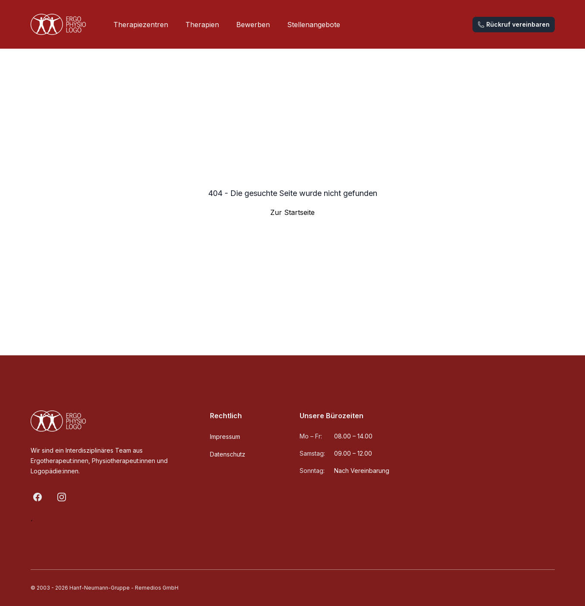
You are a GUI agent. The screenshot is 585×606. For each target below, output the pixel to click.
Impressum (225, 436)
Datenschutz (227, 454)
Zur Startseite (292, 212)
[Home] (58, 24)
